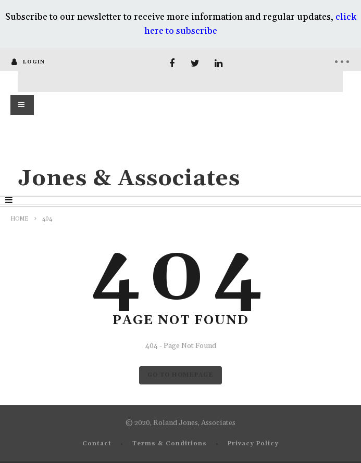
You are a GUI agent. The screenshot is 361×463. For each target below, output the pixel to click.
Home (19, 219)
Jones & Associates (129, 178)
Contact (96, 443)
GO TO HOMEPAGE (180, 375)
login (34, 62)
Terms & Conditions (169, 443)
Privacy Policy (253, 443)
